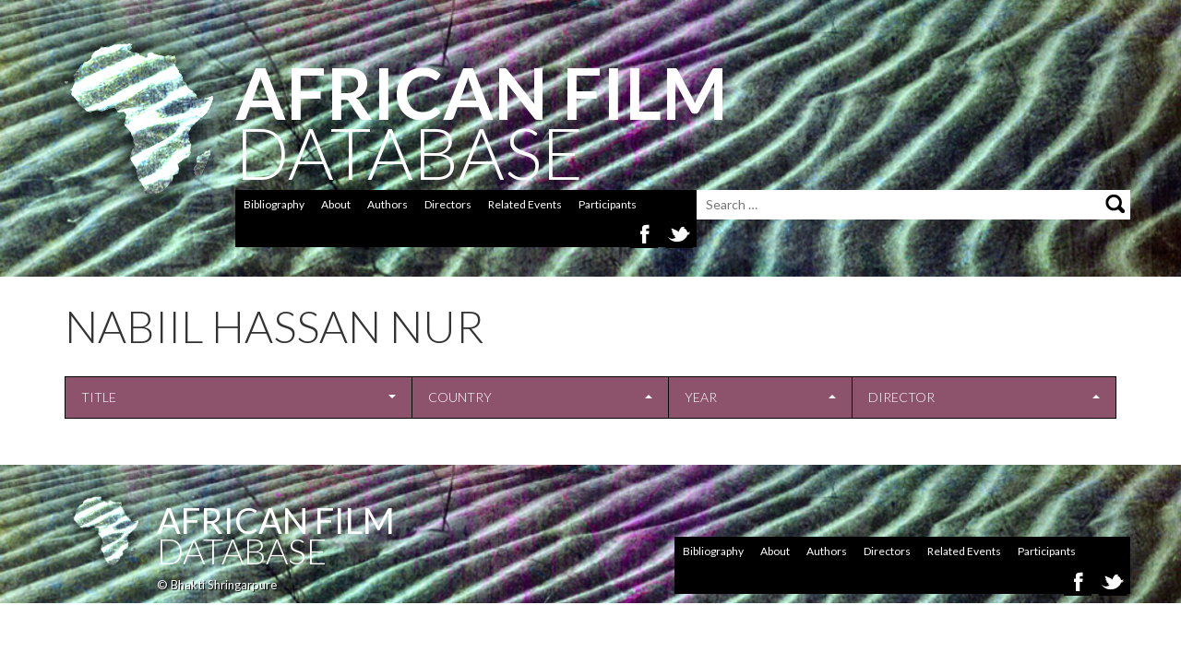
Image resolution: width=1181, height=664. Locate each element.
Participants (608, 204)
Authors (387, 204)
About (336, 204)
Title (98, 397)
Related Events (525, 204)
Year (701, 397)
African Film (276, 520)
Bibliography (274, 204)
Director (901, 397)
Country (460, 397)
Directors (447, 204)
